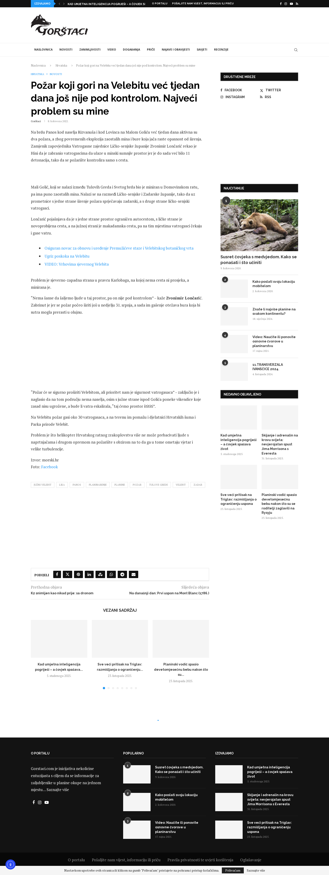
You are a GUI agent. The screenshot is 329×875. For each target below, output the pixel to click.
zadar (198, 484)
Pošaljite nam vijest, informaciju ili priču (203, 3)
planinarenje (98, 484)
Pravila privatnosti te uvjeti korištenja (200, 859)
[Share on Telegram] (122, 574)
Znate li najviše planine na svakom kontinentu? (274, 311)
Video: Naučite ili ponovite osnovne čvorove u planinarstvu (274, 341)
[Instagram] (285, 3)
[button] (59, 3)
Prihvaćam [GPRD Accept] (232, 870)
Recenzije (221, 49)
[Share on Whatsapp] (111, 574)
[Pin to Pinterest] (78, 574)
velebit (181, 484)
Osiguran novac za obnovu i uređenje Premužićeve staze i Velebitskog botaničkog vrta (119, 248)
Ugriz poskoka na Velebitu (67, 256)
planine (119, 484)
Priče (151, 49)
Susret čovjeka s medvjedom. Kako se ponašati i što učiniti (258, 259)
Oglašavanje (250, 859)
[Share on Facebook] (57, 574)
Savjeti (202, 49)
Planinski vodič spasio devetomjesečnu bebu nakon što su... (181, 669)
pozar (137, 484)
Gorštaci (36, 121)
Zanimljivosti (90, 49)
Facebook (49, 466)
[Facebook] (280, 3)
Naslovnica (43, 49)
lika (62, 484)
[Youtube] (291, 3)
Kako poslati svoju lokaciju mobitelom (273, 284)
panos (77, 484)
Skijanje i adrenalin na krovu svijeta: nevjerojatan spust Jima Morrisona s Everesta (280, 444)
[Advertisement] (215, 24)
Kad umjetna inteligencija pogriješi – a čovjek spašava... (112, 4)
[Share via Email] (133, 574)
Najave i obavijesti (176, 49)
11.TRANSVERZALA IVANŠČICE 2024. (267, 367)
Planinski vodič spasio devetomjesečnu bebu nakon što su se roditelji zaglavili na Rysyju (279, 503)
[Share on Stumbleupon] (100, 574)
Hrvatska (61, 65)
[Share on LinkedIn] (89, 574)
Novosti (65, 49)
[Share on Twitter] (67, 574)
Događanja (131, 49)
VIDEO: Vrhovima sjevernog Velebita (77, 264)
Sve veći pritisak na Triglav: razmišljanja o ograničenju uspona (238, 499)
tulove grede (158, 484)
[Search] (296, 50)
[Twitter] (279, 90)
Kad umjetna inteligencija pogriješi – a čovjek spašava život (238, 442)
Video (111, 49)
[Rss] (297, 3)
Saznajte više (58, 789)
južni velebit (42, 484)
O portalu (159, 3)
